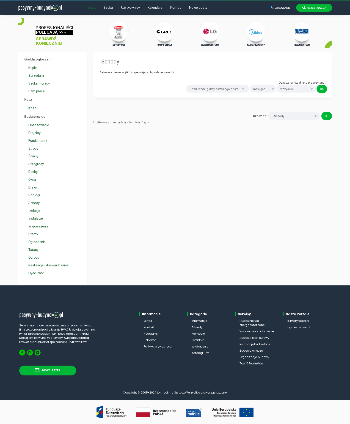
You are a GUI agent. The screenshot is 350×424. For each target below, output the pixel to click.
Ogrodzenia (36, 242)
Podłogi (33, 195)
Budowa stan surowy (254, 338)
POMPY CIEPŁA (164, 33)
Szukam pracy (38, 83)
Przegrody (35, 164)
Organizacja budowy (254, 357)
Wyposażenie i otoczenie (257, 331)
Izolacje (33, 211)
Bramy (32, 234)
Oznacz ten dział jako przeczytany (301, 82)
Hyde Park (35, 273)
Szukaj (108, 7)
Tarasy (33, 250)
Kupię (32, 68)
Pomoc (175, 7)
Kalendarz (155, 7)
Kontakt (149, 327)
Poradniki (198, 340)
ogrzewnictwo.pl (298, 327)
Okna (31, 180)
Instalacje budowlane (255, 344)
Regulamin (151, 334)
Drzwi (32, 187)
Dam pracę (36, 91)
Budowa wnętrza (251, 351)
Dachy (32, 172)
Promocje (198, 334)
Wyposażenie (37, 226)
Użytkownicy (130, 7)
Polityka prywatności (158, 346)
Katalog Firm (200, 353)
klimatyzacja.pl (298, 321)
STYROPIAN (118, 33)
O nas (148, 321)
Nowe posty (198, 7)
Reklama (150, 340)
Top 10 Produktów (251, 363)
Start (92, 7)
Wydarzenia (200, 346)
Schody (33, 203)
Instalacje (35, 218)
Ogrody (33, 257)
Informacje (199, 321)
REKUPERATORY (302, 33)
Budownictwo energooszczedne (252, 323)
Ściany (32, 156)
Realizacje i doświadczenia (48, 265)
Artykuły (197, 327)
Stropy (32, 148)
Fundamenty (37, 141)
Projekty (34, 133)
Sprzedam (35, 76)
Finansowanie (38, 125)
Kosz (31, 108)
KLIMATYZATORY (210, 33)
